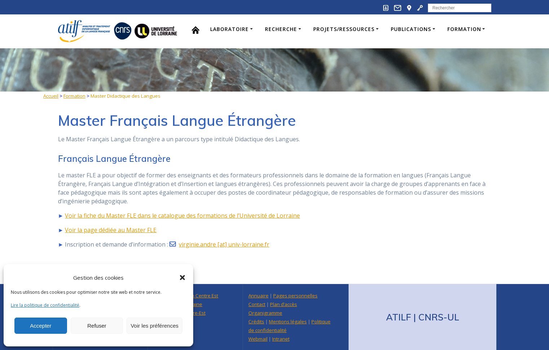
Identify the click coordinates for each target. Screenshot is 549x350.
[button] (182, 277)
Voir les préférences (154, 326)
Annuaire (258, 295)
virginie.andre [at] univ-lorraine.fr (224, 244)
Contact (256, 304)
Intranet (280, 339)
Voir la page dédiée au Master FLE (110, 230)
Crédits (256, 321)
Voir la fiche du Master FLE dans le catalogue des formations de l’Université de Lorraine (182, 216)
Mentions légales (288, 321)
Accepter (40, 326)
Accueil (50, 96)
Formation (464, 29)
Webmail (257, 339)
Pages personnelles (295, 295)
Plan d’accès (283, 304)
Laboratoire (229, 29)
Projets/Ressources (344, 29)
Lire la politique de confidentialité (45, 305)
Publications (411, 29)
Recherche (281, 29)
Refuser (96, 326)
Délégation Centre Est (194, 295)
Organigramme (265, 313)
